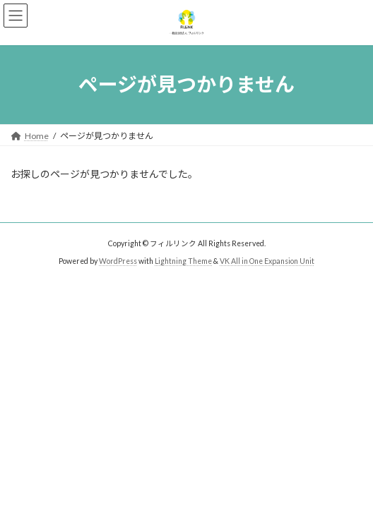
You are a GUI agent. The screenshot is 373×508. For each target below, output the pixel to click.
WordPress (118, 261)
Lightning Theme (183, 261)
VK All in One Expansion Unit (267, 261)
